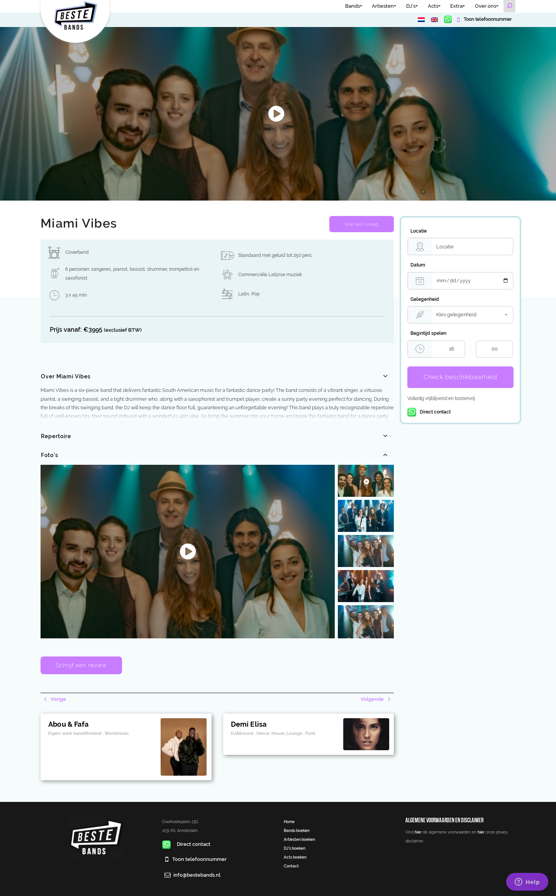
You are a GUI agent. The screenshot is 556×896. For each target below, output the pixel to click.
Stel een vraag (361, 224)
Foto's (49, 455)
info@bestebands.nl (196, 875)
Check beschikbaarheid (460, 377)
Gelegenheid (424, 299)
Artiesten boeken (299, 839)
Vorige (57, 699)
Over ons (485, 6)
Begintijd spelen (428, 333)
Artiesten (383, 6)
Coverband (77, 252)
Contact (291, 866)
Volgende (373, 699)
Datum (417, 265)
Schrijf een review (81, 665)
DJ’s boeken (294, 848)
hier (418, 832)
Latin (243, 294)
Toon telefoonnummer (487, 19)
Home (289, 821)
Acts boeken (295, 857)
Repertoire (56, 436)
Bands (352, 6)
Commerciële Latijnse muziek (270, 274)
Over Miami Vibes (66, 376)
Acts (433, 6)
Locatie (418, 231)
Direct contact (429, 412)
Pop (255, 294)
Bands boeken (297, 830)
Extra (456, 6)
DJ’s (410, 6)
